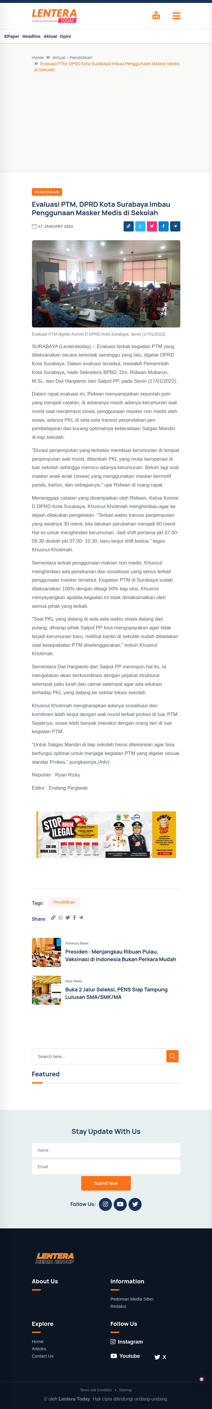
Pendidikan (47, 192)
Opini (65, 36)
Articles (39, 1348)
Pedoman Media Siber (132, 1298)
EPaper (11, 36)
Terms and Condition (96, 1390)
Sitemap (125, 1390)
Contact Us (43, 1355)
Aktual (50, 36)
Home (38, 57)
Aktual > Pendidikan (72, 57)
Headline (31, 36)
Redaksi (118, 1306)
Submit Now (106, 1183)
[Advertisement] (106, 116)
